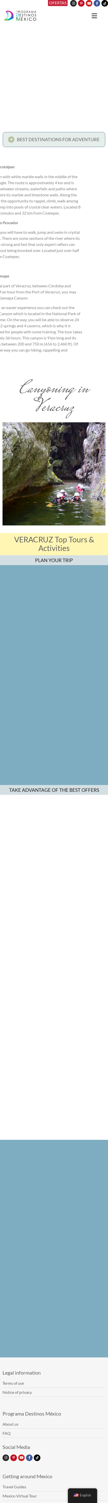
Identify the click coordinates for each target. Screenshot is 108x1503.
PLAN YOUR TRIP (54, 560)
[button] (54, 140)
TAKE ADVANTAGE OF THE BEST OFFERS (54, 816)
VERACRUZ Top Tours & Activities (54, 543)
